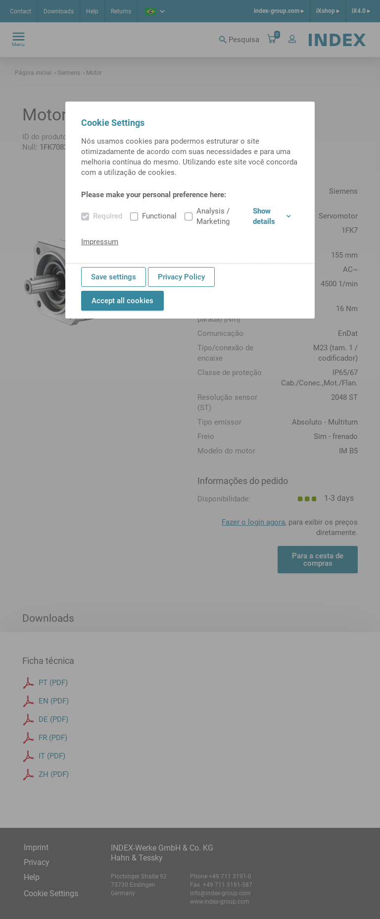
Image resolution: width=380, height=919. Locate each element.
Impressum (99, 241)
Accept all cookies (122, 300)
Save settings (113, 276)
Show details (272, 216)
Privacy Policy (181, 276)
